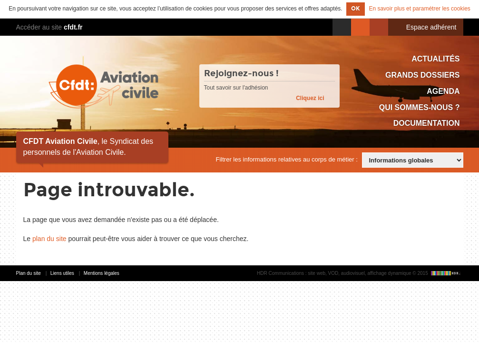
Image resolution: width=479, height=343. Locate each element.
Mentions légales (101, 273)
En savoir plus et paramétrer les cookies (419, 8)
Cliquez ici (310, 98)
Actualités (435, 59)
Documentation (426, 123)
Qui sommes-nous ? (419, 107)
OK (355, 8)
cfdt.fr (73, 27)
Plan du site (28, 273)
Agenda (443, 91)
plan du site (49, 238)
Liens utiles (62, 273)
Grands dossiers (422, 75)
